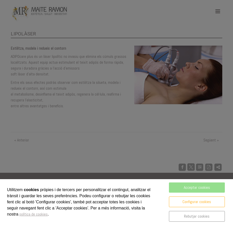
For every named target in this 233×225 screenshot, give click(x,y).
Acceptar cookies (197, 187)
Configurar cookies (196, 201)
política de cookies (33, 214)
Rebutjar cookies (197, 216)
